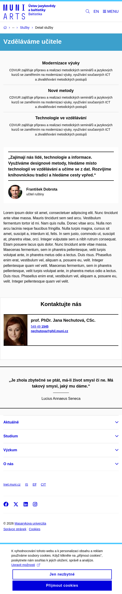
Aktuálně (11, 422)
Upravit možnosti (25, 571)
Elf (34, 484)
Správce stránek (14, 529)
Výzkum (10, 450)
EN (96, 11)
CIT (43, 484)
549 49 (40, 326)
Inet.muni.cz (11, 484)
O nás (8, 464)
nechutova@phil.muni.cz (49, 331)
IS (26, 484)
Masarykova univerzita (30, 523)
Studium (10, 436)
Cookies (34, 529)
